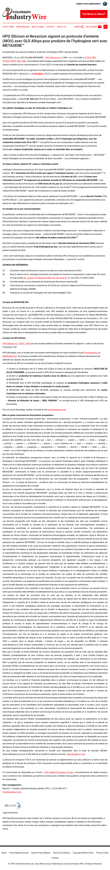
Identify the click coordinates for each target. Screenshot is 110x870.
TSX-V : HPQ (24, 343)
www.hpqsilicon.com (56, 409)
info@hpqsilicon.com (12, 792)
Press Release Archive (19, 853)
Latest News (8, 27)
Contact (50, 27)
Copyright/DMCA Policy (83, 853)
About (4, 853)
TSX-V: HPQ (90, 57)
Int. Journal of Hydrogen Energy (38, 278)
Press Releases (22, 27)
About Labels (37, 27)
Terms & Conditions (61, 853)
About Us (61, 27)
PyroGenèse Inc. (91, 352)
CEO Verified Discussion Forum (58, 772)
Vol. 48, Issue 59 (59, 278)
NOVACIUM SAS (10, 356)
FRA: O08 (21, 61)
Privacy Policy (102, 853)
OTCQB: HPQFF (9, 61)
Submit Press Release (40, 853)
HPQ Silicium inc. (53, 57)
